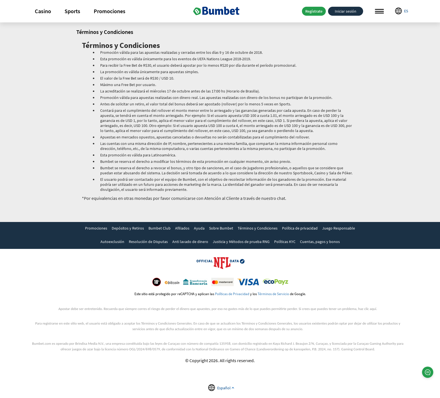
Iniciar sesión (345, 11)
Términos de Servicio (273, 293)
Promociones (109, 11)
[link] (96, 228)
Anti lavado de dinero (190, 241)
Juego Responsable (338, 228)
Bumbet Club (159, 228)
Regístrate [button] (313, 11)
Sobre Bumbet (221, 228)
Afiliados (182, 228)
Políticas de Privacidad (232, 293)
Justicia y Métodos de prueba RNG (241, 241)
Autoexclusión (112, 241)
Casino (43, 11)
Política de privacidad (300, 228)
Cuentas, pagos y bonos (320, 241)
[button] (43, 11)
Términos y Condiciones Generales (166, 323)
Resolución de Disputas (148, 241)
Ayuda (199, 228)
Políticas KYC (284, 241)
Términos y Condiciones (258, 228)
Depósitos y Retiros (128, 228)
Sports (72, 11)
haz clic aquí (367, 309)
